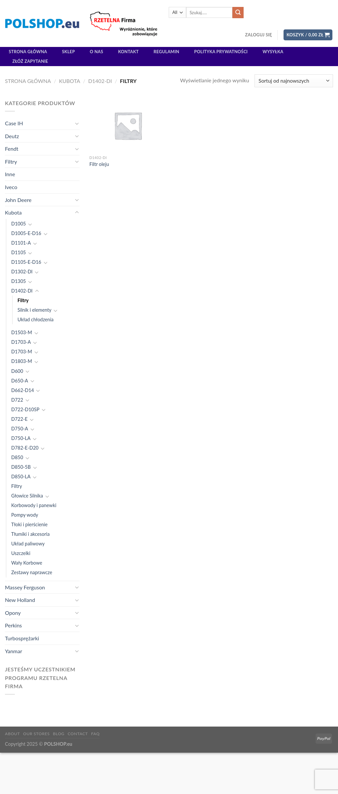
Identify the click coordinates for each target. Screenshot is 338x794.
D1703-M (21, 351)
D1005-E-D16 (26, 233)
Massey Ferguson (25, 587)
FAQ (95, 733)
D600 (17, 371)
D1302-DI (22, 271)
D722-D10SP (25, 409)
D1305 (18, 281)
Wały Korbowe (26, 563)
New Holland (20, 600)
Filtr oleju (99, 164)
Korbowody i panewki (33, 505)
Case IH (14, 123)
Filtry (11, 161)
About (12, 733)
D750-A (19, 428)
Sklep (68, 51)
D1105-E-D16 (26, 262)
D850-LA (20, 476)
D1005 (18, 223)
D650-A (19, 380)
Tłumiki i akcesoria (30, 534)
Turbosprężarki (22, 638)
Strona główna (28, 51)
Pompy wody (24, 515)
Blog (58, 733)
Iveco (11, 187)
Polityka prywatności (221, 51)
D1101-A (21, 243)
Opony (13, 613)
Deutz (12, 136)
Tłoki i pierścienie (29, 524)
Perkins (13, 625)
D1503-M (21, 332)
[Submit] (238, 12)
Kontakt (128, 51)
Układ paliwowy (28, 543)
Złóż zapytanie (30, 61)
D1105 (18, 252)
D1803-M (21, 361)
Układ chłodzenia (35, 319)
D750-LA (20, 438)
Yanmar (13, 651)
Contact (78, 733)
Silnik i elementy (34, 310)
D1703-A (21, 342)
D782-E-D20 (25, 448)
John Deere (18, 200)
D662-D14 (22, 390)
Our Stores (36, 733)
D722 (17, 400)
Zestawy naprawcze (31, 572)
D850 (17, 457)
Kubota (69, 81)
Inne (10, 174)
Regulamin (166, 51)
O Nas (96, 51)
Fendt (11, 148)
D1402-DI (100, 81)
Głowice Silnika (27, 495)
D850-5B (21, 467)
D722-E (19, 419)
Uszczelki (20, 553)
